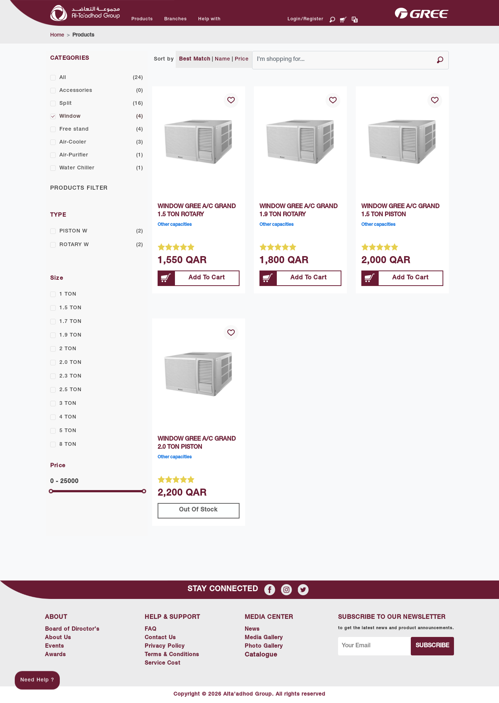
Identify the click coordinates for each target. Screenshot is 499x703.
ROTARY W (101, 245)
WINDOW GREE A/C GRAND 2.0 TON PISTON (197, 444)
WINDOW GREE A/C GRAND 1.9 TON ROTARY (298, 211)
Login (294, 19)
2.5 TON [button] (70, 390)
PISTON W (101, 231)
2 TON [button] (67, 349)
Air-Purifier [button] (101, 155)
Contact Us (162, 638)
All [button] (101, 78)
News (256, 630)
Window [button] (101, 117)
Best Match (194, 59)
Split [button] (101, 104)
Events (54, 646)
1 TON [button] (67, 294)
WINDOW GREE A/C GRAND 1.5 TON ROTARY (197, 211)
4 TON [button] (67, 417)
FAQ (151, 630)
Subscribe (434, 646)
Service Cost (164, 663)
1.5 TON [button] (70, 308)
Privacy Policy (167, 646)
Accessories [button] (101, 91)
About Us (58, 638)
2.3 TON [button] (70, 376)
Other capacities (175, 225)
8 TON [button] (67, 444)
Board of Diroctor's (73, 630)
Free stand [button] (101, 129)
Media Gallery (269, 638)
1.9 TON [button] (70, 335)
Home (57, 35)
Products (83, 35)
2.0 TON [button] (70, 362)
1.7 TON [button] (70, 321)
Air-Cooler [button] (101, 142)
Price (242, 59)
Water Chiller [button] (101, 168)
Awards (55, 655)
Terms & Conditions (174, 655)
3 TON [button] (67, 403)
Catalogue (264, 655)
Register (313, 19)
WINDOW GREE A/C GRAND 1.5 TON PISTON (400, 211)
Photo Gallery (268, 646)
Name (222, 59)
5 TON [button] (67, 431)
